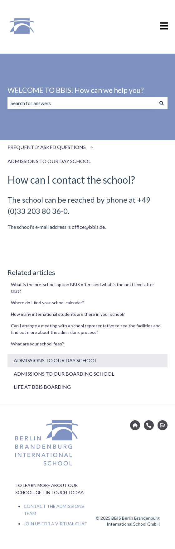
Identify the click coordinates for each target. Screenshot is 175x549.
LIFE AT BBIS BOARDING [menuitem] (42, 387)
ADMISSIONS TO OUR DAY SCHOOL (49, 161)
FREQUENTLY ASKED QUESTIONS (46, 147)
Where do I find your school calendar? (47, 302)
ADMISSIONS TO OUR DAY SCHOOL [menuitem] (55, 360)
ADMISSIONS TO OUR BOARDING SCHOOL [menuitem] (64, 374)
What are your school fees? (37, 343)
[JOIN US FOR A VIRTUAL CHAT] (163, 425)
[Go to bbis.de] (135, 425)
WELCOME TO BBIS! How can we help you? (75, 90)
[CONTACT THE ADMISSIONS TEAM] (149, 425)
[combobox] (81, 103)
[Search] (162, 103)
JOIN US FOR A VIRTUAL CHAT (55, 523)
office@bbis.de (88, 227)
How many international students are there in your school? (68, 314)
